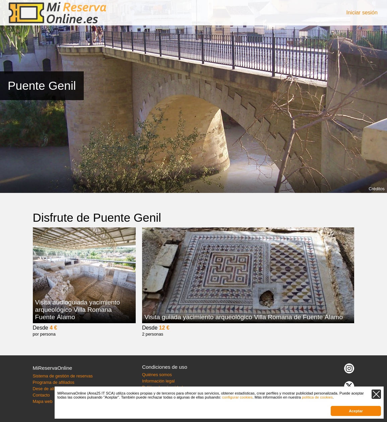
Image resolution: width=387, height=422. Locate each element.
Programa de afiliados (53, 382)
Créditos (377, 188)
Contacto (41, 395)
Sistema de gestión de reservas (62, 375)
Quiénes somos (157, 374)
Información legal (158, 380)
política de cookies (317, 397)
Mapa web (42, 401)
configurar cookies (237, 397)
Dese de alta (45, 388)
